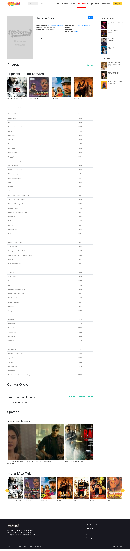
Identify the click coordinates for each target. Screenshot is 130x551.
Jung (10, 312)
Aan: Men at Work (14, 240)
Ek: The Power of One (55, 25)
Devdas (11, 261)
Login (117, 4)
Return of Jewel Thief (15, 355)
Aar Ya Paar (12, 351)
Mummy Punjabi (14, 176)
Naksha (76, 98)
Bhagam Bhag (13, 210)
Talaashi (11, 364)
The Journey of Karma (115, 22)
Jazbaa (10, 146)
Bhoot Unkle (12, 218)
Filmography (16, 108)
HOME (9, 12)
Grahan (10, 282)
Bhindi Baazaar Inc (14, 180)
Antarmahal (12, 231)
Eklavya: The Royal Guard (17, 205)
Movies (65, 3)
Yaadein (11, 274)
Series (72, 4)
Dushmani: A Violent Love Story (19, 377)
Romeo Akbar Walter (15, 128)
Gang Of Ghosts (13, 167)
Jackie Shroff (78, 31)
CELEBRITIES (16, 12)
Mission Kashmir (14, 300)
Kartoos (11, 317)
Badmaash (12, 338)
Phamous (11, 137)
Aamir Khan (112, 39)
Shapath (11, 342)
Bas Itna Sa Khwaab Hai (16, 291)
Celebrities (81, 4)
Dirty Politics (12, 154)
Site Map (89, 540)
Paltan (10, 133)
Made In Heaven (113, 30)
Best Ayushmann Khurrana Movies (113, 73)
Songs (90, 4)
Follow (90, 18)
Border (10, 347)
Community (106, 4)
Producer (34, 108)
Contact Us (90, 537)
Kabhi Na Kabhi (13, 330)
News (96, 4)
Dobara (11, 235)
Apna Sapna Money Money (17, 214)
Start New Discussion (77, 398)
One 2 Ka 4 (12, 278)
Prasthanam (12, 120)
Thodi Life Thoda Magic (16, 201)
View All (89, 65)
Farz (9, 287)
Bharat (10, 124)
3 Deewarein (12, 248)
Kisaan (10, 188)
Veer (10, 184)
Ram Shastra (33, 98)
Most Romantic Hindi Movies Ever (115, 82)
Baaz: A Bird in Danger (16, 244)
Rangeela (55, 98)
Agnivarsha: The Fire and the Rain (20, 257)
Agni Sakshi (12, 359)
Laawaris (11, 321)
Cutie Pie (111, 47)
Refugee (11, 308)
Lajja (9, 270)
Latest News (90, 534)
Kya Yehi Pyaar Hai (14, 265)
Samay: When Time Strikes (17, 253)
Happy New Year (14, 158)
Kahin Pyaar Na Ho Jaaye (17, 295)
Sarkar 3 (11, 141)
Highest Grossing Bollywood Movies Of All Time (115, 64)
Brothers (11, 150)
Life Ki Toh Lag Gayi (15, 171)
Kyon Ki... (11, 227)
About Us (89, 530)
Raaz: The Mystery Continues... (18, 197)
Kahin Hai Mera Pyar (84, 25)
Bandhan (11, 325)
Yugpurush (12, 334)
